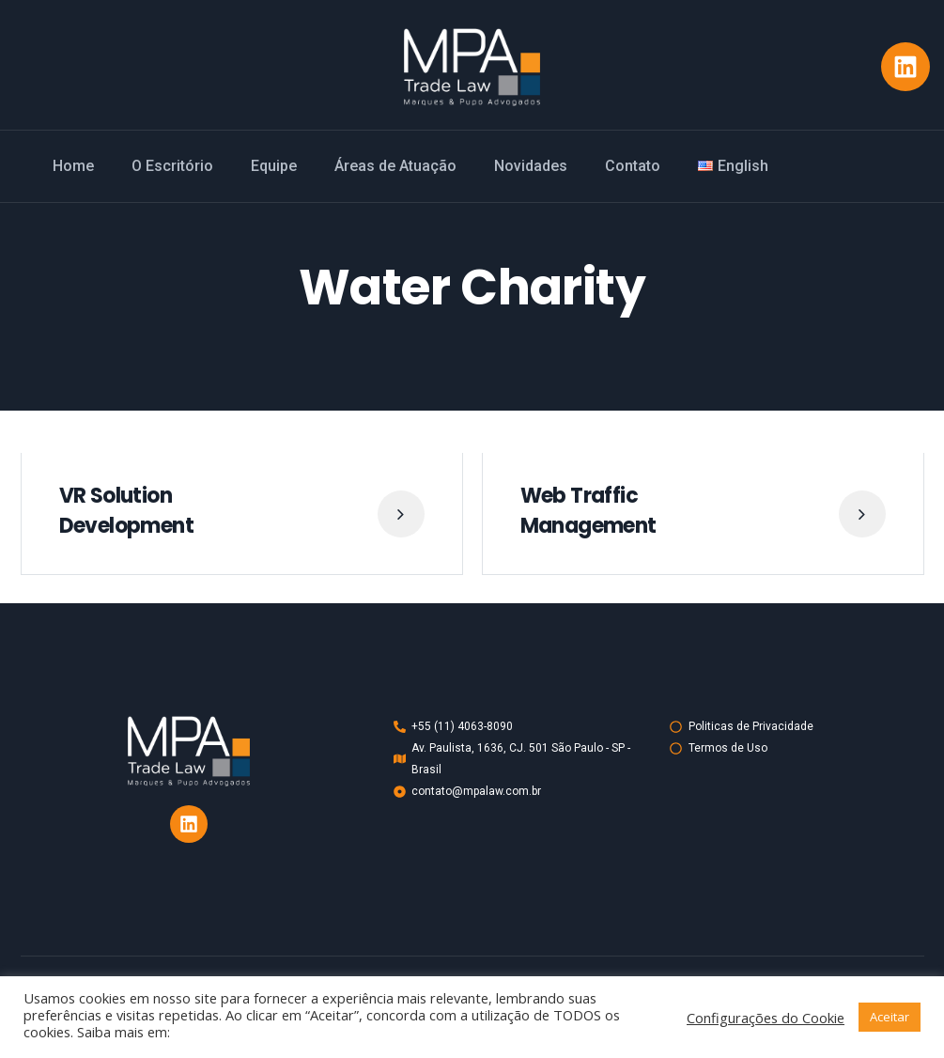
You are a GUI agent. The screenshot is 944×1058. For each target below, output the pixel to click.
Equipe (274, 166)
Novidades (530, 166)
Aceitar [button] (889, 1016)
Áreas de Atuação (395, 166)
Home (73, 166)
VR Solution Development (126, 510)
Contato (632, 166)
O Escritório (172, 166)
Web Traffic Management (588, 510)
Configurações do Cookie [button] (765, 1017)
